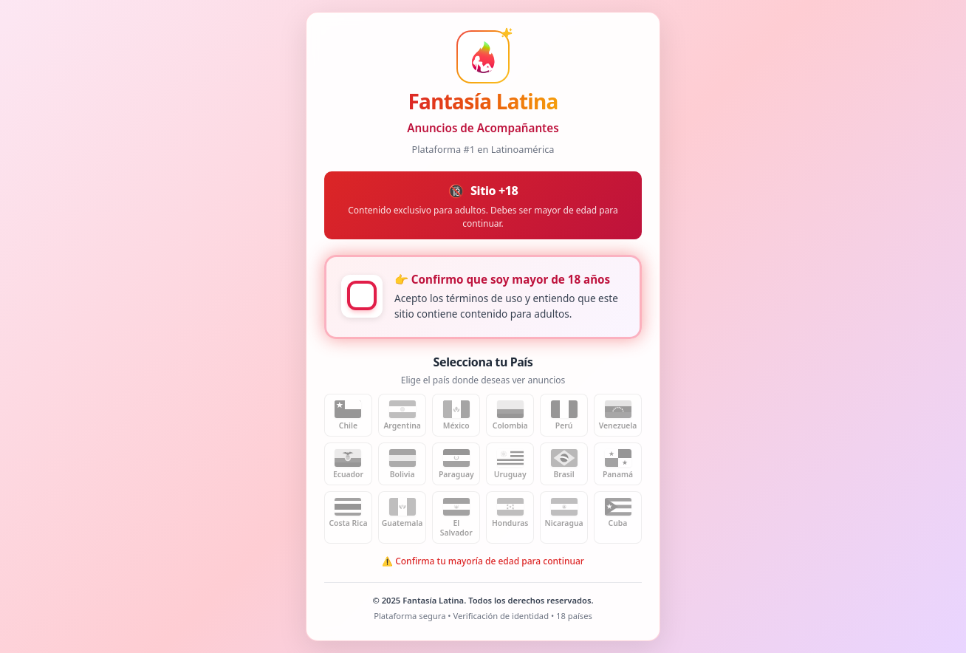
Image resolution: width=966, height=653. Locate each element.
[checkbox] (362, 296)
